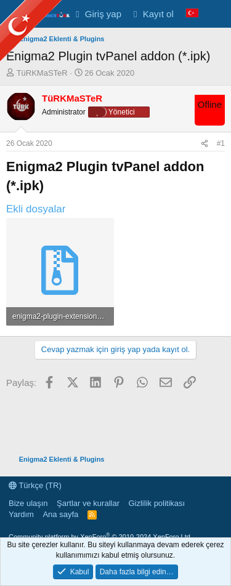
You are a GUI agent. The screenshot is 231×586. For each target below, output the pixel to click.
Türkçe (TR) (35, 485)
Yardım (21, 514)
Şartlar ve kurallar (88, 503)
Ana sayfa (60, 514)
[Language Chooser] (192, 13)
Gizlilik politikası (156, 503)
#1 (221, 143)
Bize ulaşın (28, 503)
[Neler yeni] (217, 13)
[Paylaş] (205, 144)
